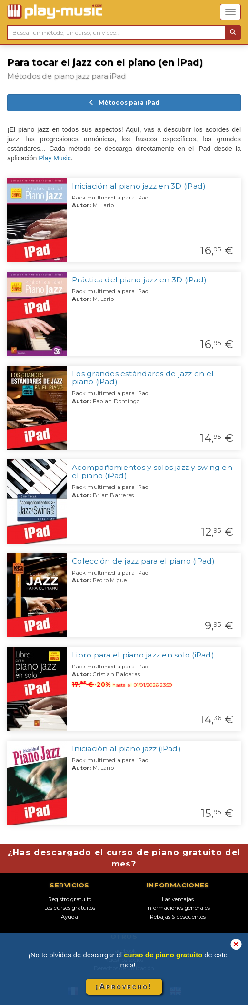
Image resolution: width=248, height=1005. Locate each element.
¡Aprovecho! (123, 987)
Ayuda (69, 917)
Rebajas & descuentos (178, 917)
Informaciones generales (178, 908)
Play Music (55, 158)
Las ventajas (178, 899)
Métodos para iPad (124, 102)
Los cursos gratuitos (69, 908)
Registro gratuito (69, 899)
